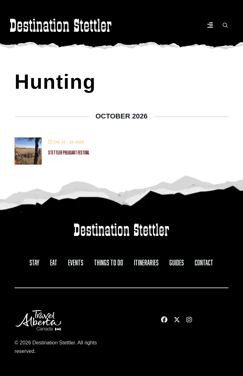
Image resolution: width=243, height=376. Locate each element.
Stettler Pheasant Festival (68, 152)
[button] (210, 25)
